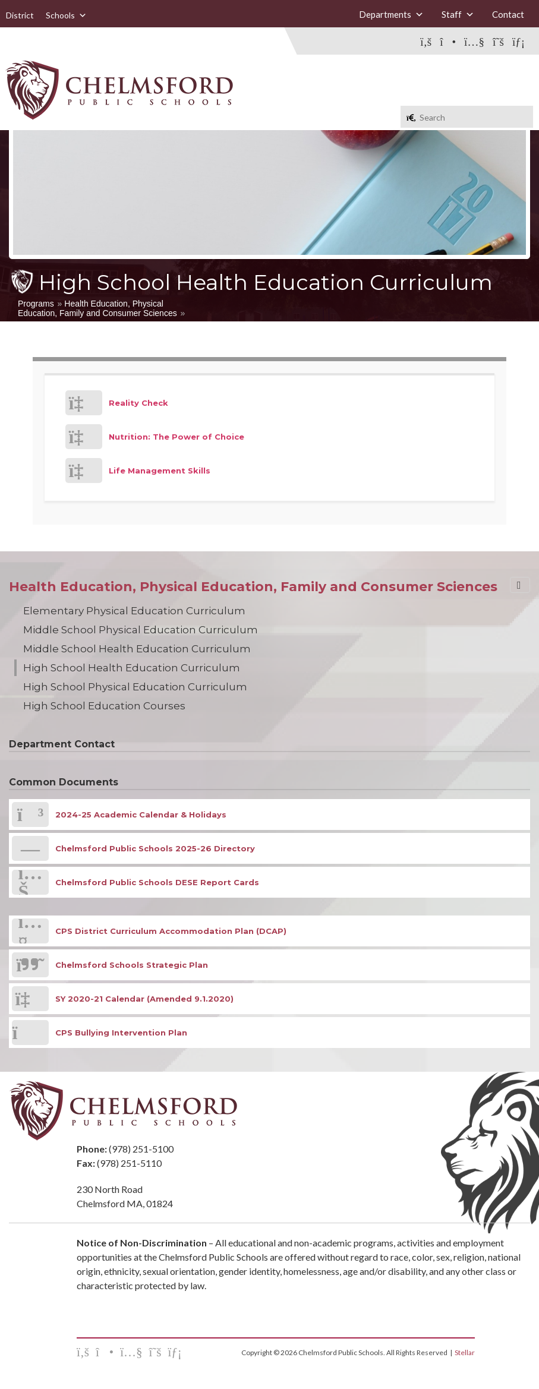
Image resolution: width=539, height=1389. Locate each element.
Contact (508, 14)
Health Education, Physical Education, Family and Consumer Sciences (97, 308)
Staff (458, 14)
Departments (391, 14)
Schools (66, 15)
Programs (36, 303)
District (20, 15)
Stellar (465, 1352)
